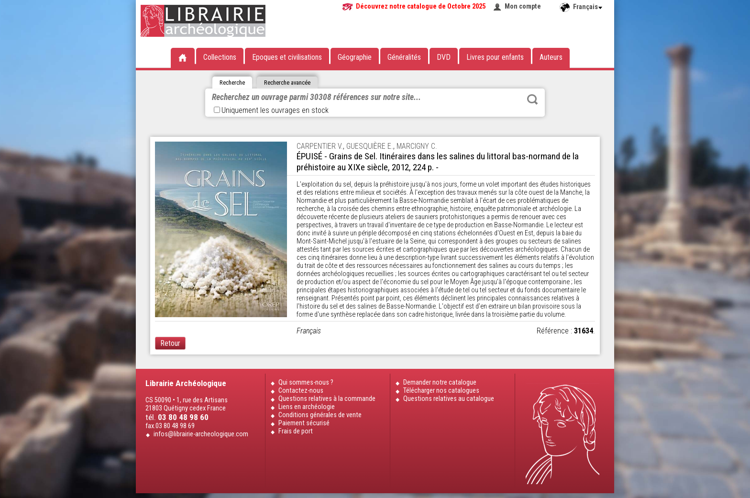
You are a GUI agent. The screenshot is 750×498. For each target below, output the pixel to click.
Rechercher (532, 99)
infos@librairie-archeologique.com (201, 434)
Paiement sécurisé (304, 423)
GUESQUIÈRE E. (369, 146)
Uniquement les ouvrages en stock (271, 110)
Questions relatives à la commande (326, 399)
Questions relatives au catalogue (448, 399)
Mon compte (523, 6)
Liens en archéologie (306, 407)
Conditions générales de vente (320, 415)
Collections (219, 57)
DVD (444, 57)
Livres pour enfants (495, 57)
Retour (170, 343)
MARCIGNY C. (417, 146)
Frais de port (295, 431)
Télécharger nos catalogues (441, 391)
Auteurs (551, 57)
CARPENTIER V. (320, 146)
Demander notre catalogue (439, 382)
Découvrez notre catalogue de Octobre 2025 (420, 6)
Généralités (404, 57)
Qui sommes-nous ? (305, 382)
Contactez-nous (300, 391)
